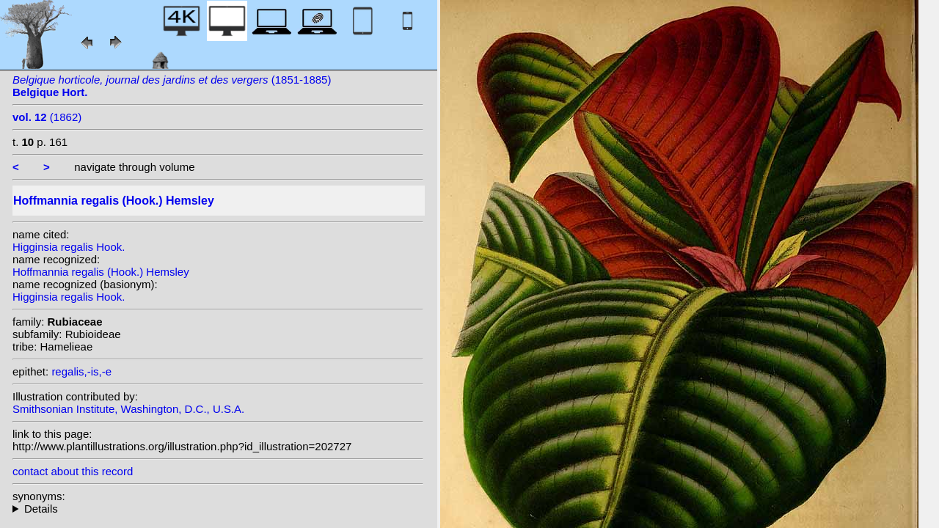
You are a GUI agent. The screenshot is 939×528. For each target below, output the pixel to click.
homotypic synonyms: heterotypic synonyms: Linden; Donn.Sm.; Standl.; (217, 508)
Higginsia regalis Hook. (68, 247)
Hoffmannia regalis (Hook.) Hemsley (100, 271)
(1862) (46, 117)
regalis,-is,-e (81, 371)
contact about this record (72, 471)
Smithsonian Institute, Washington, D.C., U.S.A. (128, 409)
